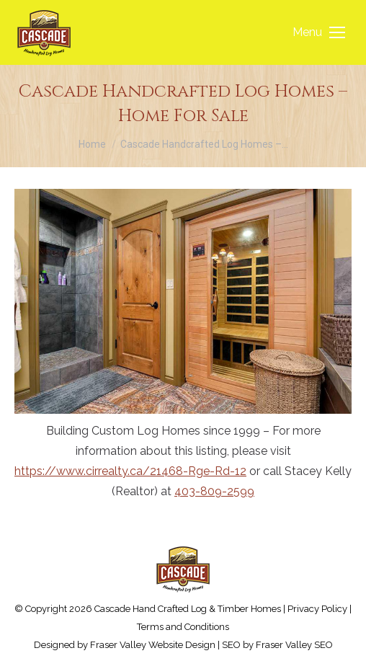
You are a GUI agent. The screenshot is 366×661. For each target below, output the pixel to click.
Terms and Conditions (183, 626)
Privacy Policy (317, 608)
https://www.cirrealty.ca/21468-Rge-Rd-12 (130, 471)
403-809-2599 (214, 491)
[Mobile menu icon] (319, 32)
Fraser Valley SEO (294, 644)
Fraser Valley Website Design (152, 644)
